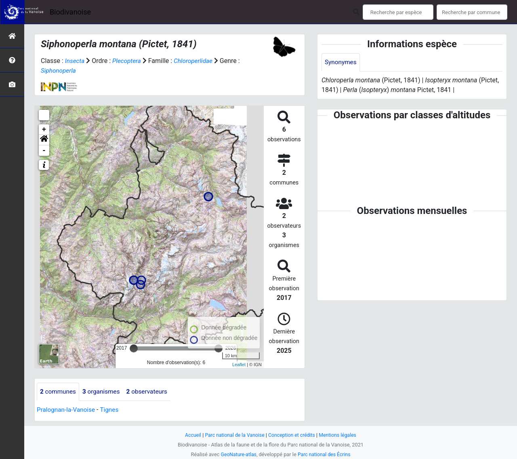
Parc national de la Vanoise (233, 435)
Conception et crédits (292, 435)
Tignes (112, 410)
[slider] (134, 348)
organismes (103, 392)
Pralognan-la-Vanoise (67, 410)
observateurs (151, 392)
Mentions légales (340, 435)
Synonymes (341, 62)
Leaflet (239, 364)
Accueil (189, 435)
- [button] (44, 150)
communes (59, 392)
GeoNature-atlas (237, 454)
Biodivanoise (70, 12)
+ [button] (44, 129)
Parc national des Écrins (325, 454)
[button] (44, 140)
